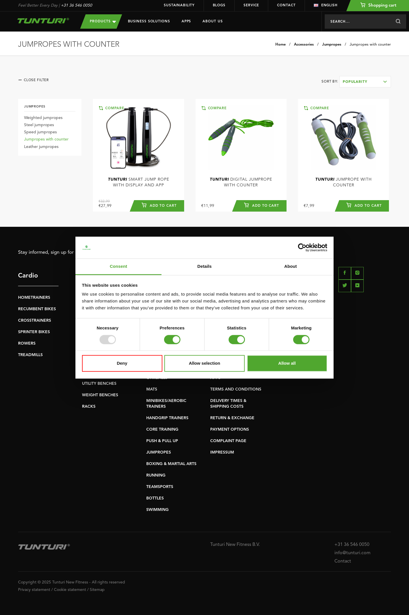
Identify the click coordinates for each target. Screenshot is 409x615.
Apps (186, 21)
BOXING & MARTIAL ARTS (171, 464)
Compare (111, 108)
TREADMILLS (30, 355)
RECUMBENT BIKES (37, 309)
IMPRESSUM (222, 452)
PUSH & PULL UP (162, 441)
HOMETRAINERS (34, 298)
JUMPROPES (158, 452)
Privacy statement (34, 590)
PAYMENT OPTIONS (229, 429)
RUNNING (155, 475)
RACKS (89, 407)
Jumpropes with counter (370, 44)
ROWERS (27, 343)
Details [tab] (204, 266)
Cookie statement (70, 590)
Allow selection (204, 363)
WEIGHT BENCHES (100, 395)
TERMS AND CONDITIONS (235, 389)
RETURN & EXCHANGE (232, 418)
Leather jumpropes (41, 147)
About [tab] (290, 266)
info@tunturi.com (352, 553)
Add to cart (159, 205)
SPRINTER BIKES (34, 332)
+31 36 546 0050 (76, 5)
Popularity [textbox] (355, 82)
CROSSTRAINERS (34, 321)
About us (212, 21)
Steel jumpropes (39, 125)
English (326, 5)
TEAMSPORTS (159, 487)
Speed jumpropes (40, 132)
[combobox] (365, 81)
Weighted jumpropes (43, 118)
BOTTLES (155, 498)
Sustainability (179, 5)
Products (103, 21)
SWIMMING (157, 510)
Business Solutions (149, 21)
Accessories (304, 44)
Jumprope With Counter (343, 182)
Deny (122, 363)
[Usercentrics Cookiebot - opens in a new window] (302, 247)
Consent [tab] (118, 266)
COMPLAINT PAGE (228, 441)
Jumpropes (331, 44)
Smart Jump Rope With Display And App (138, 182)
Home (280, 44)
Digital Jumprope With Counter (241, 182)
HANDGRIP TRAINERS (167, 418)
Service (251, 5)
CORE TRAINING (162, 429)
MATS (151, 389)
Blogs (219, 5)
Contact (286, 5)
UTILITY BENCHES (99, 384)
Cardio (28, 276)
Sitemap (97, 590)
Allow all (287, 363)
